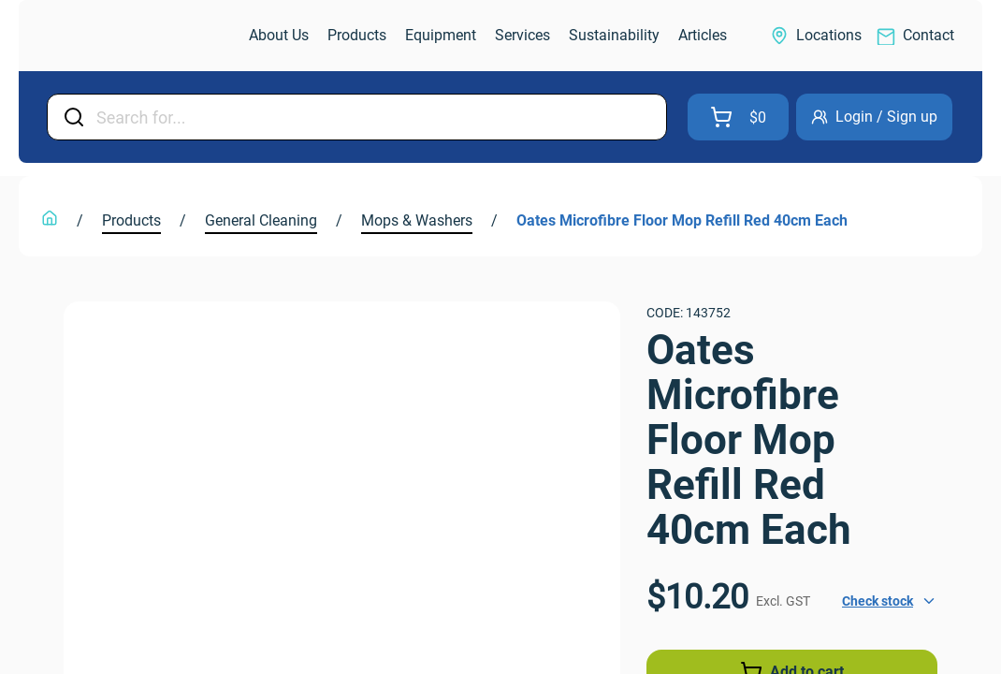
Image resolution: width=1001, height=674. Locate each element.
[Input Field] (375, 117)
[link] (125, 36)
